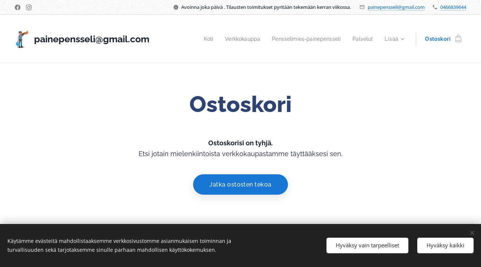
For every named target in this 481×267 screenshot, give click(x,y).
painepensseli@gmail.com (396, 7)
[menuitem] (201, 39)
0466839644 (453, 7)
